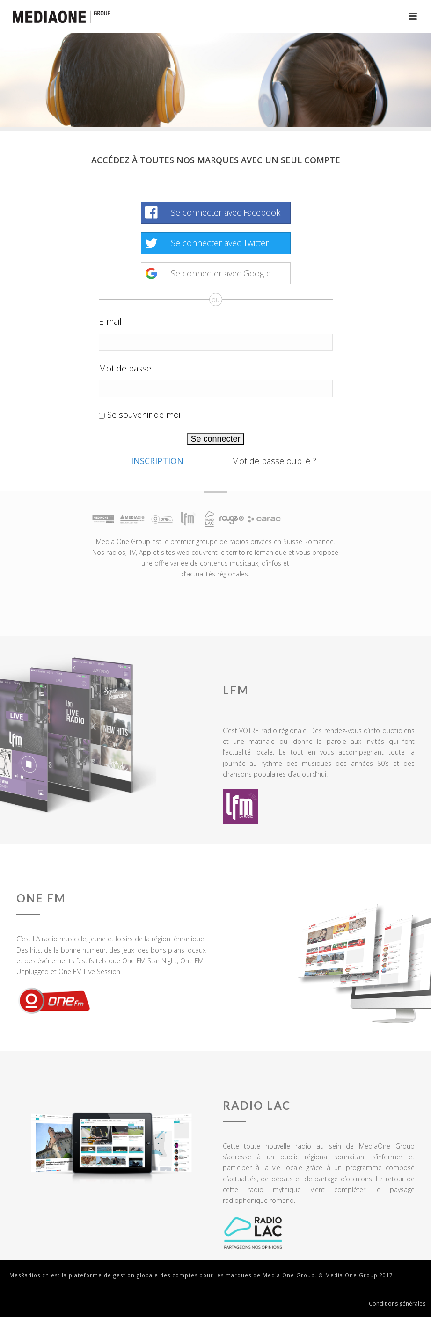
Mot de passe (125, 368)
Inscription (157, 460)
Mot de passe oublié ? (274, 460)
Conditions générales (397, 1304)
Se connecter (215, 439)
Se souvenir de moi (143, 414)
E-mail (110, 321)
